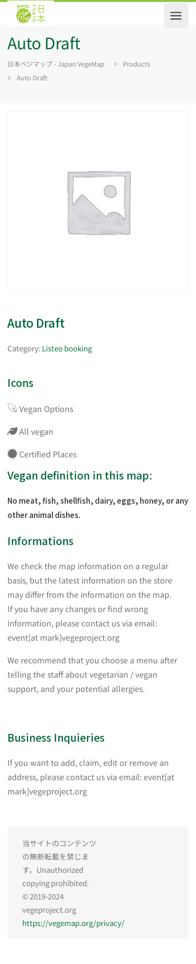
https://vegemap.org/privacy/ (73, 923)
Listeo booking (67, 348)
